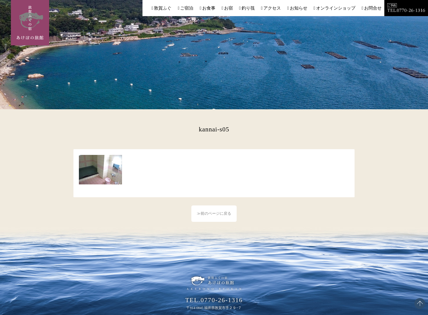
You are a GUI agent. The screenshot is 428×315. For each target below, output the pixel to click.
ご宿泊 (186, 8)
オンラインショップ (335, 8)
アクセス (272, 8)
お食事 (208, 8)
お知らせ (298, 8)
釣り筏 (248, 8)
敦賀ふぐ (162, 8)
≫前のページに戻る (214, 213)
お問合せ (373, 8)
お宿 (228, 8)
